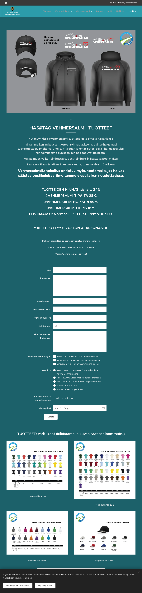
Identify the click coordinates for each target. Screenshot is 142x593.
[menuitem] (47, 11)
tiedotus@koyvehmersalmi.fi (125, 2)
